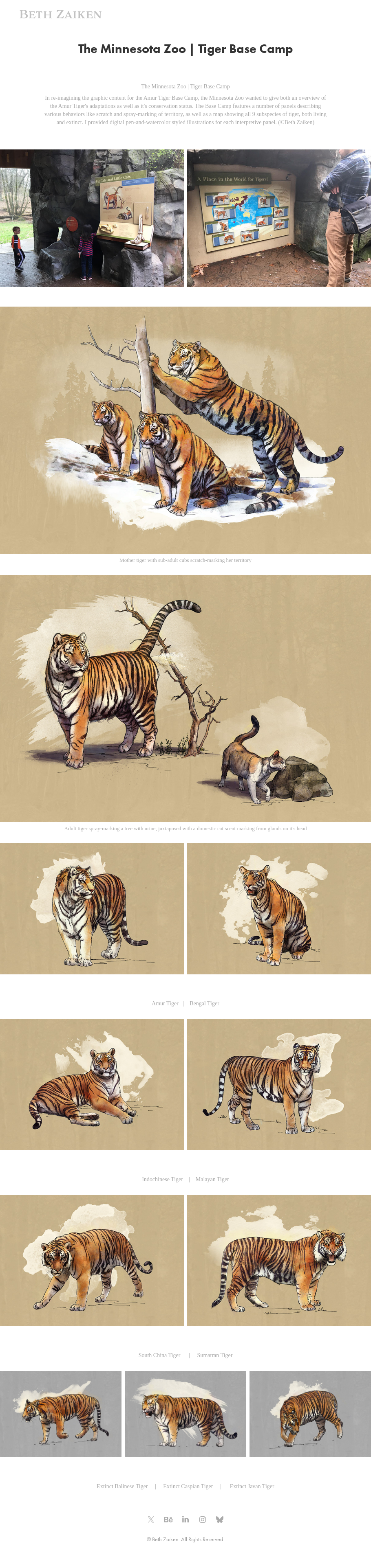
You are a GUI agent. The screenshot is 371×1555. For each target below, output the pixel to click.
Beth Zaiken (60, 14)
